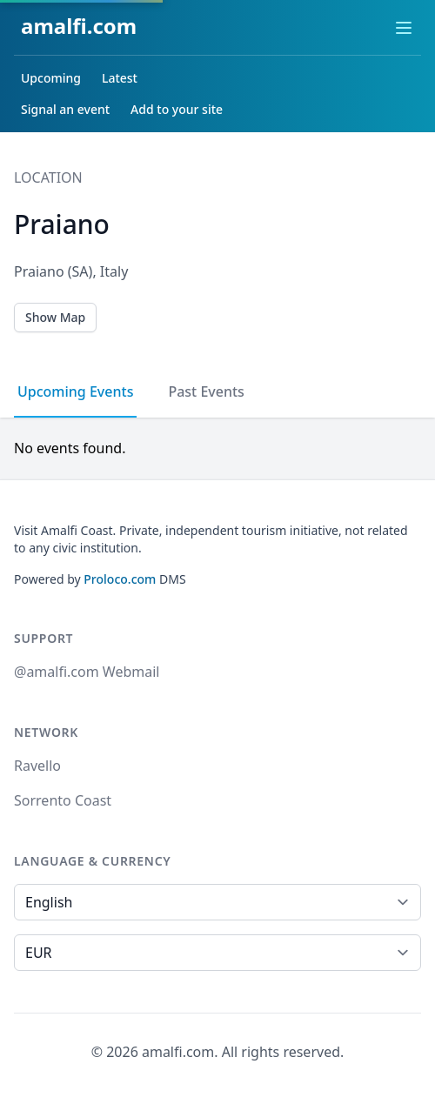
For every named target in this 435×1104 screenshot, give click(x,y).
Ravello (37, 765)
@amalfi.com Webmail (86, 671)
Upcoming (51, 78)
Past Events (206, 391)
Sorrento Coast (62, 800)
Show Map (55, 317)
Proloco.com (120, 579)
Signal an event (65, 109)
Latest (119, 78)
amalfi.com (79, 25)
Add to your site (176, 109)
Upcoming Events (75, 391)
